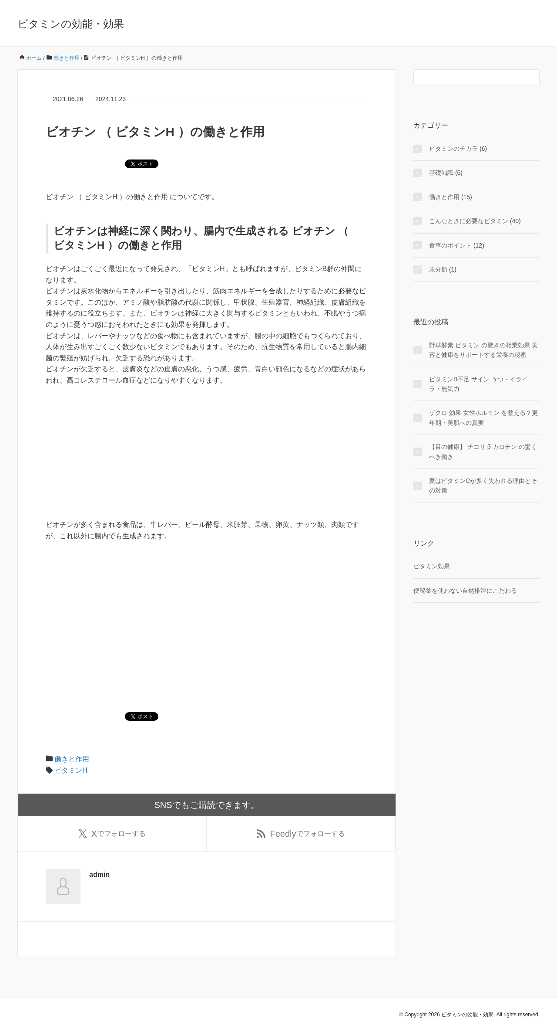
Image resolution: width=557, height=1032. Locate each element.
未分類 (438, 269)
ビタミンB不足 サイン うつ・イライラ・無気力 (478, 384)
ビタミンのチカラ (453, 148)
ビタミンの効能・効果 (70, 24)
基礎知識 (441, 172)
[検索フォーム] (468, 77)
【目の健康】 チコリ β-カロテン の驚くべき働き (483, 451)
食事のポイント (450, 245)
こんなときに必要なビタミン (468, 220)
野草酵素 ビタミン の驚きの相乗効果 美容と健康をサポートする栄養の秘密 (483, 350)
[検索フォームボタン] (532, 77)
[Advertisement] (207, 458)
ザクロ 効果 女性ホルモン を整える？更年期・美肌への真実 (483, 417)
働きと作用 (71, 759)
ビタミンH (70, 770)
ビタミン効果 (431, 566)
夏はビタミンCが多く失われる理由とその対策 (483, 485)
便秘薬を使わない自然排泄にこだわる (465, 590)
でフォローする (112, 834)
